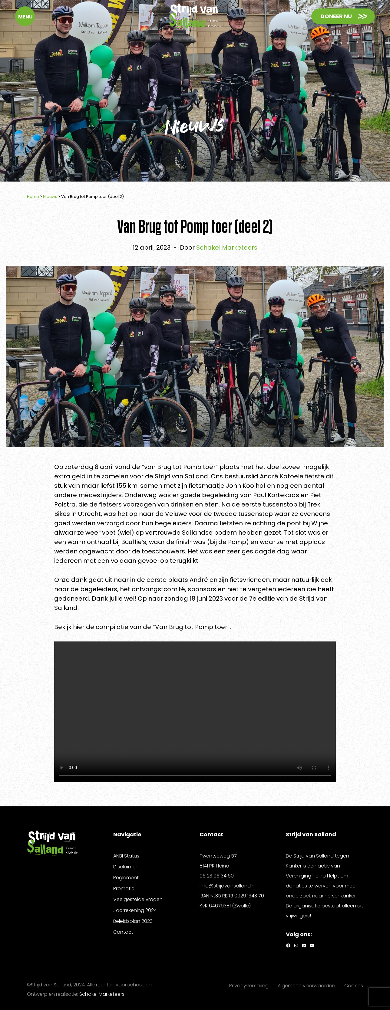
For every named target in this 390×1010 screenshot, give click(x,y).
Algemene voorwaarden (306, 985)
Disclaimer (125, 866)
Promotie (123, 888)
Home (33, 196)
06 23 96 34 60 (217, 875)
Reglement (126, 877)
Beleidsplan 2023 (133, 921)
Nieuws (50, 196)
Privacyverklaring (249, 985)
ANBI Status (126, 855)
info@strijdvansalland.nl (228, 885)
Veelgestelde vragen (138, 899)
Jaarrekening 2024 (135, 910)
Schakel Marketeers (101, 994)
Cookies (353, 985)
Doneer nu (336, 15)
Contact (123, 932)
